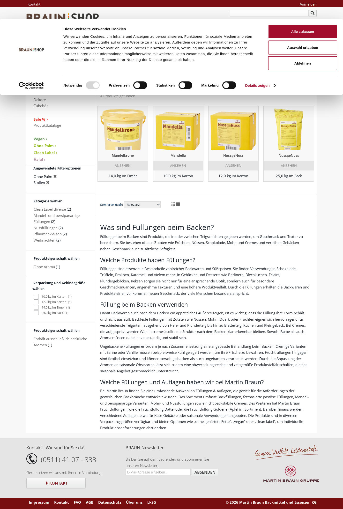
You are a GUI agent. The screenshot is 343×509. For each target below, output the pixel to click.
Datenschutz (109, 502)
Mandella (178, 155)
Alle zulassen (302, 13)
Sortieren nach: (111, 204)
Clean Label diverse (50, 209)
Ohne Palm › (45, 145)
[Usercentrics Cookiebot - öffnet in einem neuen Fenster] (31, 66)
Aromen (40, 93)
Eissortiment (44, 81)
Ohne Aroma (44, 266)
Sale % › (41, 119)
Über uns (134, 502)
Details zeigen (257, 67)
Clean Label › (45, 152)
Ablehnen (302, 44)
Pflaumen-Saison (48, 233)
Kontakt (56, 483)
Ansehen (123, 165)
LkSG (151, 502)
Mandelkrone (123, 155)
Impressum (39, 502)
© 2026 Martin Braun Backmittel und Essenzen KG (271, 502)
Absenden (205, 472)
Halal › (39, 159)
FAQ (77, 502)
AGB (89, 502)
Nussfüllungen (46, 227)
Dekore (40, 99)
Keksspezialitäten (48, 87)
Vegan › (40, 138)
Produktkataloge (47, 125)
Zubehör (41, 105)
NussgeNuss (233, 155)
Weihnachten (44, 240)
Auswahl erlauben (302, 29)
